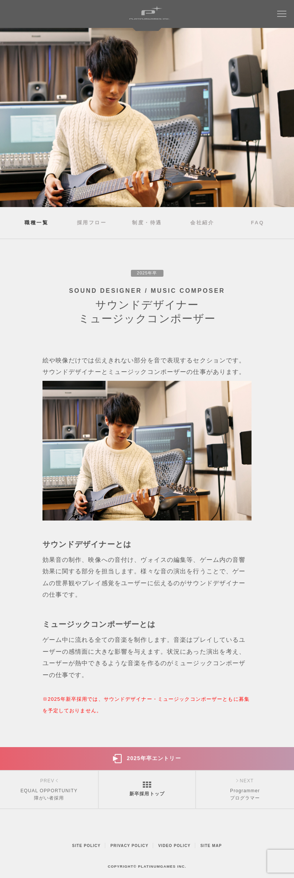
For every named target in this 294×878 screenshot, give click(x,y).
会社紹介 (202, 222)
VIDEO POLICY (174, 846)
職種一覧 (36, 222)
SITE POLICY (86, 846)
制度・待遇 (147, 222)
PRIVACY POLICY (130, 846)
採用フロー (92, 222)
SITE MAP (211, 846)
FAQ (257, 222)
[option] (147, 117)
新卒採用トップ (147, 793)
